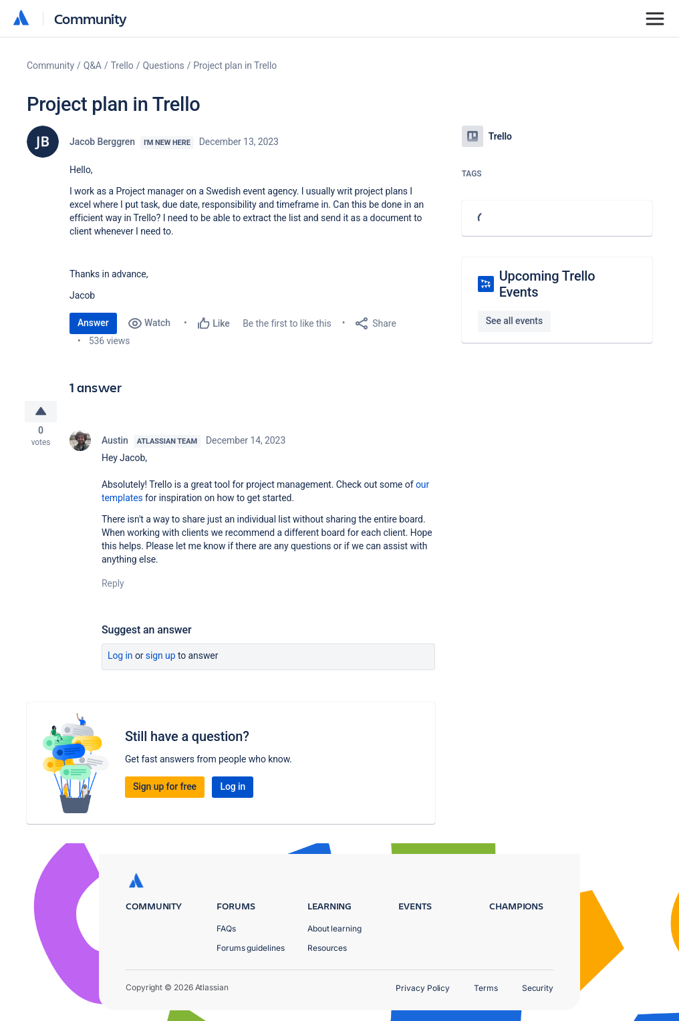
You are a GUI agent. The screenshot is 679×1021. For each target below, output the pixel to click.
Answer (93, 322)
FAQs (226, 928)
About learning (334, 928)
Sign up (161, 658)
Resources (327, 948)
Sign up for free (164, 789)
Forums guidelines (251, 948)
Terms (486, 988)
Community (90, 18)
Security (537, 988)
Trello (122, 65)
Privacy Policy (423, 988)
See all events (514, 320)
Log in (120, 658)
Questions (163, 65)
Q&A (93, 65)
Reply (113, 586)
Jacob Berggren (102, 141)
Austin (115, 443)
